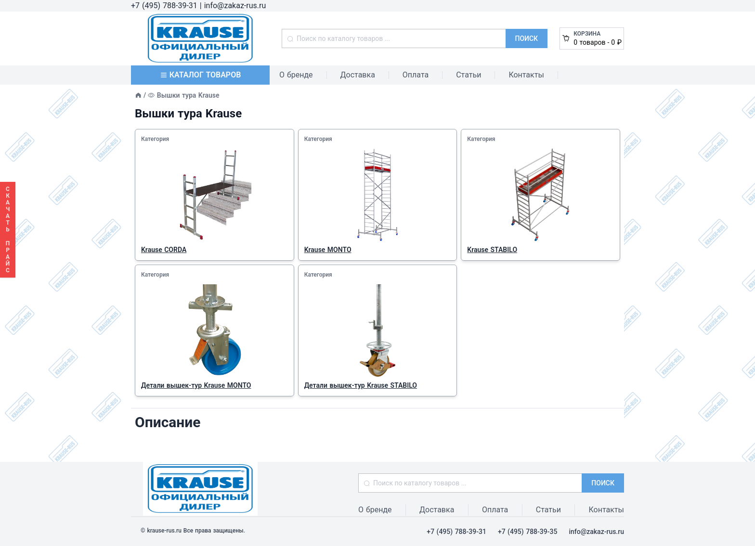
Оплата (416, 74)
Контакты (526, 74)
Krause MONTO (327, 250)
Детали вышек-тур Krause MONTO (196, 385)
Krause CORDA (163, 250)
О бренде (296, 74)
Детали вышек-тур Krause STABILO (360, 385)
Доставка (357, 74)
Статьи (468, 74)
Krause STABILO (492, 250)
